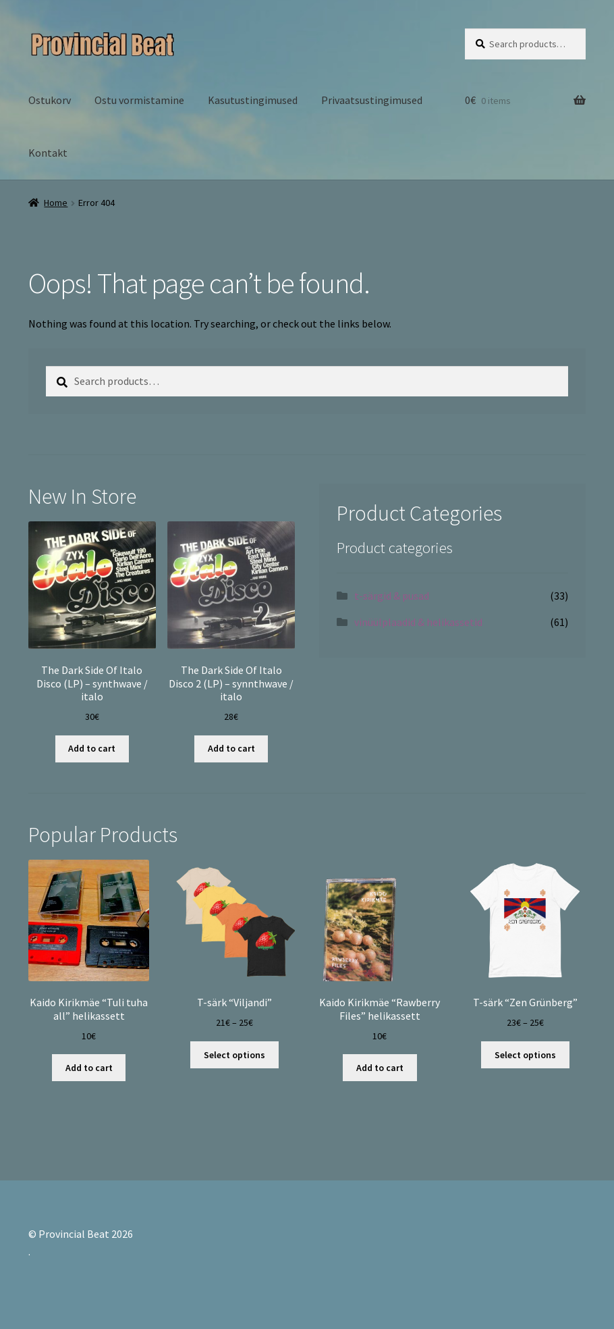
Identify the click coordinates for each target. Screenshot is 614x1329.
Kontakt (47, 152)
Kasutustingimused (253, 100)
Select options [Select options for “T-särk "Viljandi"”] (234, 1055)
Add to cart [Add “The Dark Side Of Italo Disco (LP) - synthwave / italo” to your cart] (91, 748)
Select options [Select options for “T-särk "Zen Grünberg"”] (525, 1055)
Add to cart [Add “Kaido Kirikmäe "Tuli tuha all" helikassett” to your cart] (89, 1068)
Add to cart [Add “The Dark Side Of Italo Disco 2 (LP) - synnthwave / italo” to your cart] (231, 748)
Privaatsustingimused (371, 100)
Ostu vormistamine (139, 100)
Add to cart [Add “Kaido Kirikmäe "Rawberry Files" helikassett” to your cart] (379, 1068)
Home (55, 203)
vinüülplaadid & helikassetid (418, 622)
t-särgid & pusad (391, 595)
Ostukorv (49, 100)
